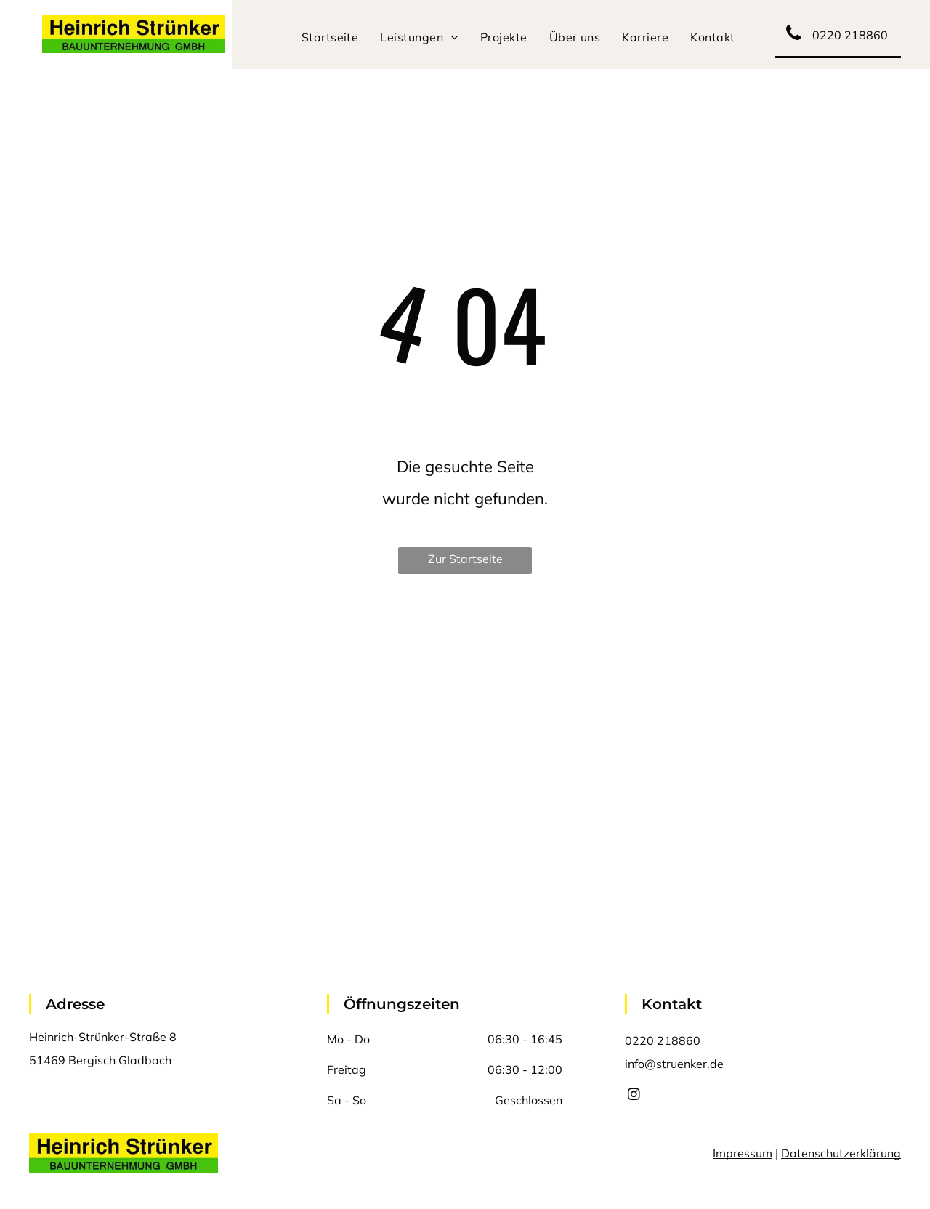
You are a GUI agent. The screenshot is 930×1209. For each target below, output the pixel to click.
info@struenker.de (674, 1063)
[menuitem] (330, 37)
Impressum (742, 1153)
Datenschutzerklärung (841, 1153)
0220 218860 (662, 1040)
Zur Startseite (465, 558)
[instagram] (634, 1096)
